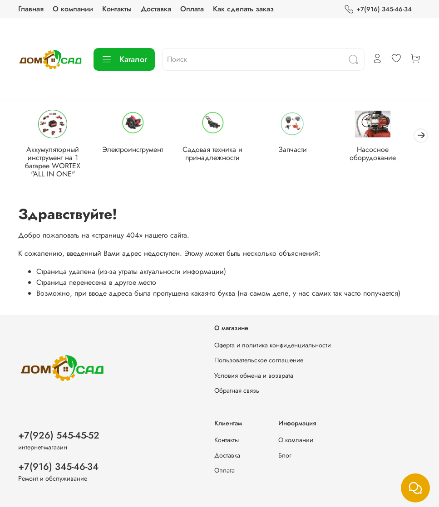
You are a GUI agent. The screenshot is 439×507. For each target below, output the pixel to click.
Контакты (117, 9)
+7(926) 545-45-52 (58, 435)
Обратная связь (236, 390)
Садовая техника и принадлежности (219, 155)
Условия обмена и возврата (253, 375)
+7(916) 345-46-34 (378, 9)
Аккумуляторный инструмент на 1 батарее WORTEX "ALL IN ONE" (54, 163)
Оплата (192, 9)
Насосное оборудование (385, 155)
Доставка (156, 9)
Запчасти (302, 151)
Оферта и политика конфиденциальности (272, 345)
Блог (284, 455)
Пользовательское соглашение (258, 360)
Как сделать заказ (243, 9)
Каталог (124, 59)
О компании (73, 9)
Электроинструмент (136, 151)
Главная (31, 9)
